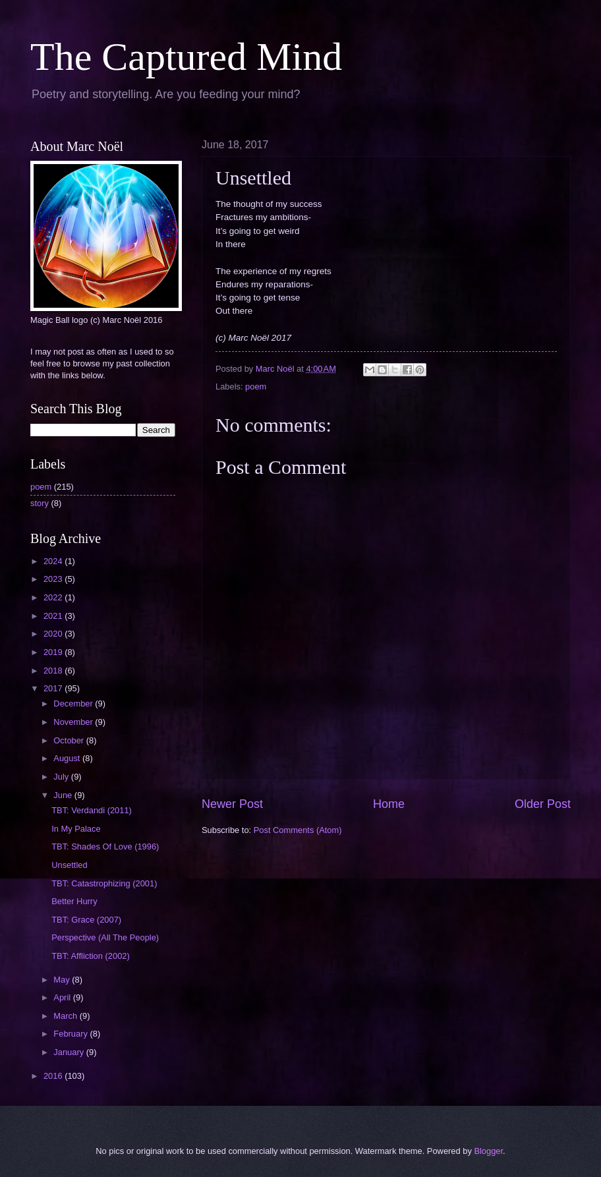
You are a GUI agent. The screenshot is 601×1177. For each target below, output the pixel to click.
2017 (54, 688)
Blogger (488, 1151)
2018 (54, 670)
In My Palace (75, 829)
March (66, 1016)
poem (255, 386)
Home (389, 804)
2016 (54, 1076)
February (71, 1034)
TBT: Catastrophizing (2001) (104, 883)
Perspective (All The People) (105, 937)
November (74, 722)
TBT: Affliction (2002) (90, 956)
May (62, 980)
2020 (54, 634)
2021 (54, 616)
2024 (54, 561)
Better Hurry (74, 901)
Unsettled (69, 865)
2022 (54, 597)
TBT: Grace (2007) (86, 920)
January (69, 1052)
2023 (54, 579)
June (63, 795)
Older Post (543, 804)
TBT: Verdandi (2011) (91, 810)
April (62, 997)
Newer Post (232, 804)
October (69, 740)
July (62, 777)
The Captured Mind (186, 56)
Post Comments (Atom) (298, 830)
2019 (54, 652)
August (67, 758)
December (74, 703)
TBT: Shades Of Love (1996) (105, 846)
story (39, 503)
